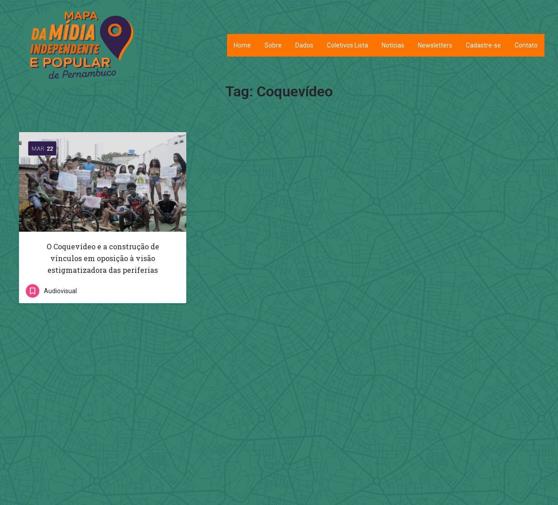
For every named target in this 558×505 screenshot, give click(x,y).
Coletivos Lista (347, 45)
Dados (304, 45)
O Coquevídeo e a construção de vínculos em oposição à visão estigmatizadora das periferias (103, 258)
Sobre (273, 45)
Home (242, 45)
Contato (526, 45)
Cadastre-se (483, 45)
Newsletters (435, 45)
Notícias (393, 45)
